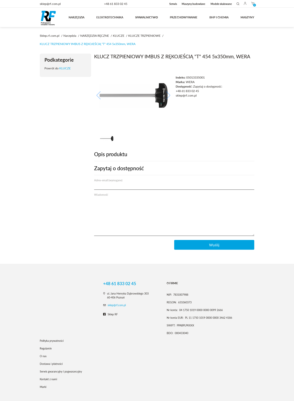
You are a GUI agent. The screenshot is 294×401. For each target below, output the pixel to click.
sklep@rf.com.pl (117, 305)
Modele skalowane (221, 3)
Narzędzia (76, 17)
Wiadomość (101, 194)
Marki (43, 386)
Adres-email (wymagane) (108, 180)
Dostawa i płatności (51, 363)
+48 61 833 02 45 (115, 3)
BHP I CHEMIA (219, 17)
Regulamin (46, 348)
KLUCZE (65, 68)
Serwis (173, 3)
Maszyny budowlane (193, 3)
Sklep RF (110, 314)
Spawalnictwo (146, 17)
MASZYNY (247, 17)
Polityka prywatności (52, 340)
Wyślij (214, 245)
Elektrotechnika (109, 17)
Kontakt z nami (48, 379)
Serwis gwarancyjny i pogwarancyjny (61, 371)
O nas (43, 356)
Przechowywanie (183, 17)
